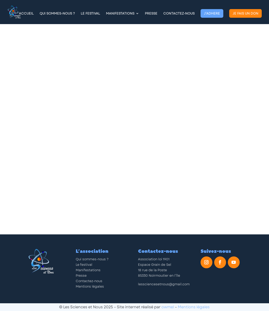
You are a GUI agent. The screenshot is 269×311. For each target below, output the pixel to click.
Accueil (26, 14)
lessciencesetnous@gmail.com (164, 284)
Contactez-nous (179, 14)
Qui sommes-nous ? (92, 259)
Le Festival (90, 14)
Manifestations (120, 14)
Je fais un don (245, 13)
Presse (151, 14)
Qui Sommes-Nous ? (57, 14)
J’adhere (212, 13)
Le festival (84, 264)
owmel (167, 307)
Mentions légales (90, 286)
